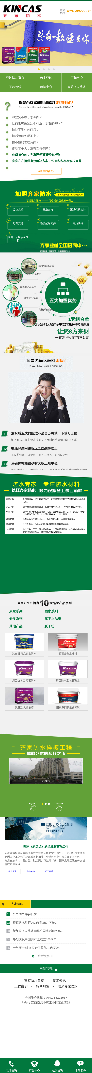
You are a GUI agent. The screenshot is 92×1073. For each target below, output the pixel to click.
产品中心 (34, 1065)
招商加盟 (42, 986)
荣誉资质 (31, 871)
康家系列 (15, 611)
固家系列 (51, 611)
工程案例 (21, 986)
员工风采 (49, 871)
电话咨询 (11, 1065)
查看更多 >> (46, 956)
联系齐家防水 (68, 986)
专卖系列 (15, 619)
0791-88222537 (79, 11)
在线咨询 (57, 1065)
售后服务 (80, 1065)
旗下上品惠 (52, 619)
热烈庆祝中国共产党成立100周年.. (35, 939)
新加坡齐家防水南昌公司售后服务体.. (38, 931)
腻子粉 (49, 626)
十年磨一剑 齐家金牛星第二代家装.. (36, 948)
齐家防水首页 (34, 981)
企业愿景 (12, 871)
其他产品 (15, 626)
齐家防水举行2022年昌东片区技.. (35, 922)
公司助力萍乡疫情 (25, 914)
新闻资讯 (59, 981)
